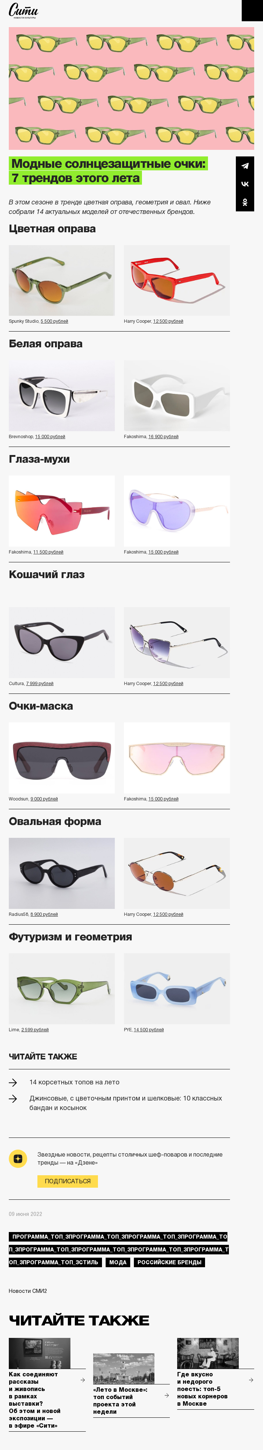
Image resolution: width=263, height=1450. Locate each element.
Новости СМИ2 (28, 1291)
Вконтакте (245, 184)
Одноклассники (245, 202)
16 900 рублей (164, 436)
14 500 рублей (149, 1029)
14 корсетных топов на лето (74, 1082)
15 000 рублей (50, 436)
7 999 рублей (40, 683)
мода (118, 1262)
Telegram (245, 165)
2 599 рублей (35, 1029)
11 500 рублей (48, 552)
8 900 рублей (44, 914)
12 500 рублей (168, 321)
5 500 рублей (54, 321)
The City (24, 11)
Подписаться (68, 1181)
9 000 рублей (44, 799)
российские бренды (169, 1262)
